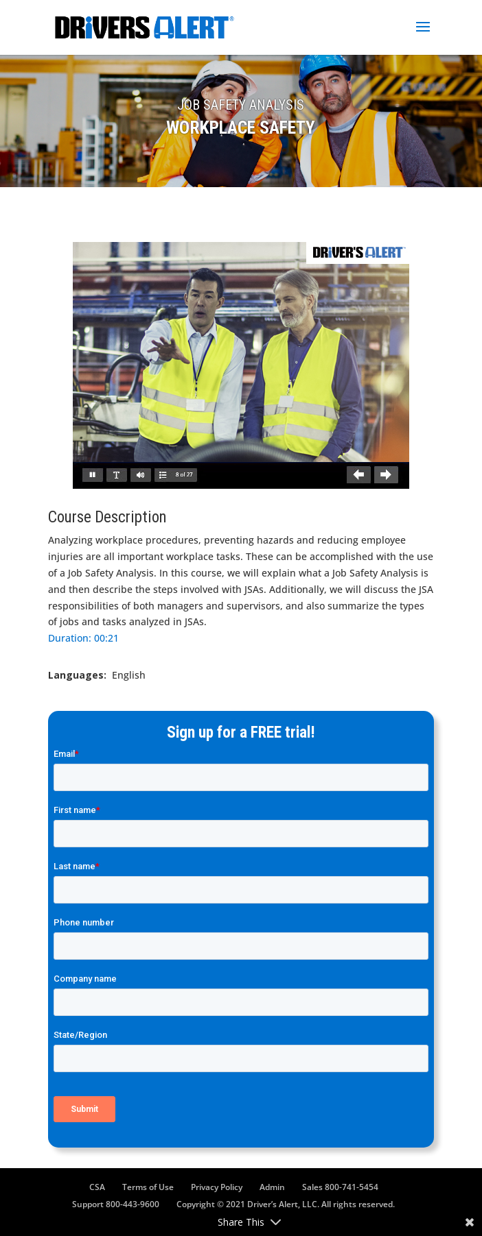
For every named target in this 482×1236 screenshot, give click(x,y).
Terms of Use (148, 1187)
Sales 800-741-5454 (340, 1187)
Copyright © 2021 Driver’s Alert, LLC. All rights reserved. (285, 1204)
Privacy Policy (216, 1187)
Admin (272, 1187)
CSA (97, 1187)
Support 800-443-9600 (115, 1204)
